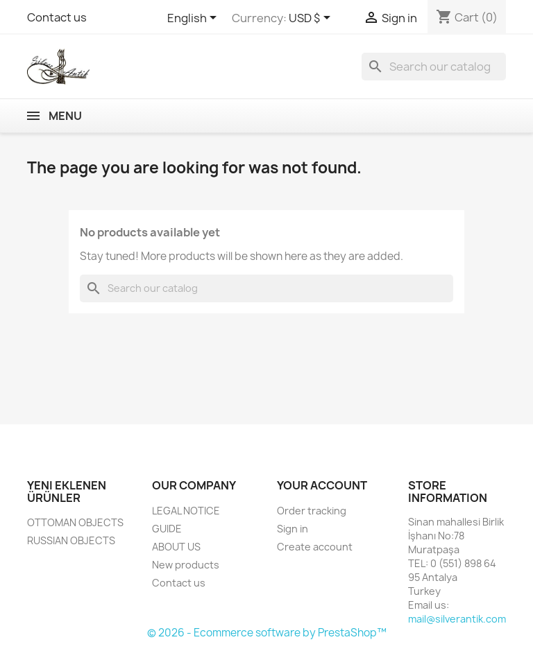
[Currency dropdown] (312, 18)
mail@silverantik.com (457, 618)
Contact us (57, 17)
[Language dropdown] (194, 18)
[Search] (434, 66)
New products (185, 564)
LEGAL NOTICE (186, 510)
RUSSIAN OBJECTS (71, 540)
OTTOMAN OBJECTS (75, 522)
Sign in (292, 528)
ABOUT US (176, 546)
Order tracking (311, 510)
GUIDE (167, 528)
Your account (322, 485)
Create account (315, 546)
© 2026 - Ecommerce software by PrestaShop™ (267, 632)
